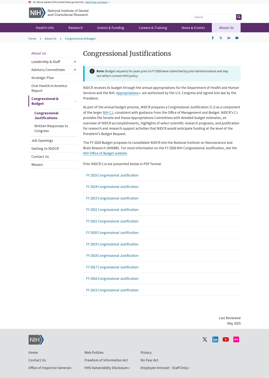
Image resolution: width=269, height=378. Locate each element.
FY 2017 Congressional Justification (112, 267)
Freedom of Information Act (106, 360)
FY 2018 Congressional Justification (112, 255)
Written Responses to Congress (51, 128)
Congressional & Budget (80, 38)
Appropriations (128, 93)
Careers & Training (153, 27)
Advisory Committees (48, 69)
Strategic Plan (42, 77)
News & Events (193, 27)
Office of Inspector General (50, 367)
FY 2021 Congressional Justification (112, 221)
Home (32, 38)
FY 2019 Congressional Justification (112, 244)
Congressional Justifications (46, 115)
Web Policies (93, 352)
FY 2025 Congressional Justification (112, 175)
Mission (37, 164)
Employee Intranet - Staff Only (165, 367)
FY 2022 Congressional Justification (112, 209)
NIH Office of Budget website (105, 153)
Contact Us (40, 156)
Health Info (45, 27)
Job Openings (42, 140)
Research (75, 27)
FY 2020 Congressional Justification (112, 232)
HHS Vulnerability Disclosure (107, 367)
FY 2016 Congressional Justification (112, 278)
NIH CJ (108, 112)
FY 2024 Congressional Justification (112, 186)
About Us (226, 27)
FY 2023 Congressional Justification (112, 198)
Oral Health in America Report (49, 88)
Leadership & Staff (45, 61)
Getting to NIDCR (45, 148)
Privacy (145, 352)
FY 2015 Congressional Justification (112, 290)
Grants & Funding (110, 27)
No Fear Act (149, 360)
